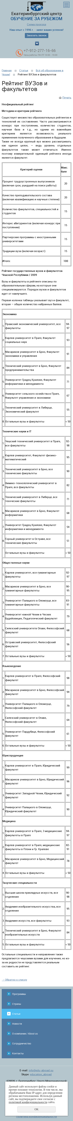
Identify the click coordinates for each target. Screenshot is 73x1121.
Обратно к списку (14, 979)
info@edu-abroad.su (41, 1070)
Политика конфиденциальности (36, 1116)
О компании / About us (25, 1033)
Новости (17, 1023)
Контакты (18, 1053)
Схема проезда (36, 24)
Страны (16, 1003)
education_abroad (41, 1074)
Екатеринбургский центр (36, 11)
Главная (7, 70)
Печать (66, 97)
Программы (19, 994)
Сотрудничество (21, 1043)
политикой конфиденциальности (28, 1102)
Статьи (23, 70)
